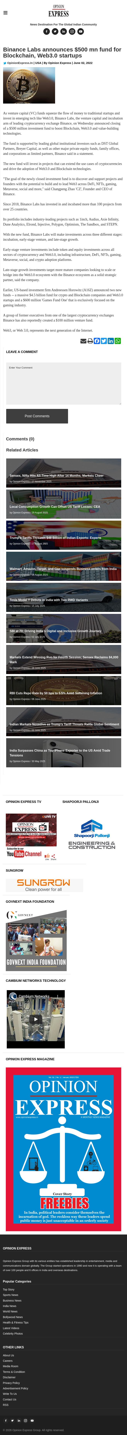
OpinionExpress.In (18, 62)
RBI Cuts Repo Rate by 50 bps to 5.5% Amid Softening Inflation (56, 693)
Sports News (10, 1294)
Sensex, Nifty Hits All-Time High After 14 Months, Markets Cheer (57, 475)
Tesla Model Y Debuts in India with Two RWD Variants (49, 600)
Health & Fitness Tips (15, 1322)
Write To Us (10, 1393)
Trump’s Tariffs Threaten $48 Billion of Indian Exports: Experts (55, 537)
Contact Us (9, 1399)
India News (9, 1306)
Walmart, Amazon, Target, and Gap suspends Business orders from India (63, 569)
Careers (8, 1360)
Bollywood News (13, 1317)
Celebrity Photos (13, 1333)
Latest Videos (11, 1328)
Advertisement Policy (15, 1388)
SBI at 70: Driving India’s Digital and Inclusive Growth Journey (55, 631)
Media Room (10, 1366)
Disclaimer (9, 1377)
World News (10, 1311)
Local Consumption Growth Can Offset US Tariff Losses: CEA (55, 506)
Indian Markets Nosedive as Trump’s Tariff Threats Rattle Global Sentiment (64, 724)
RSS (6, 1404)
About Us (8, 1355)
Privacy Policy (11, 1382)
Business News (12, 1300)
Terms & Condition (14, 1371)
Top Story (8, 1289)
